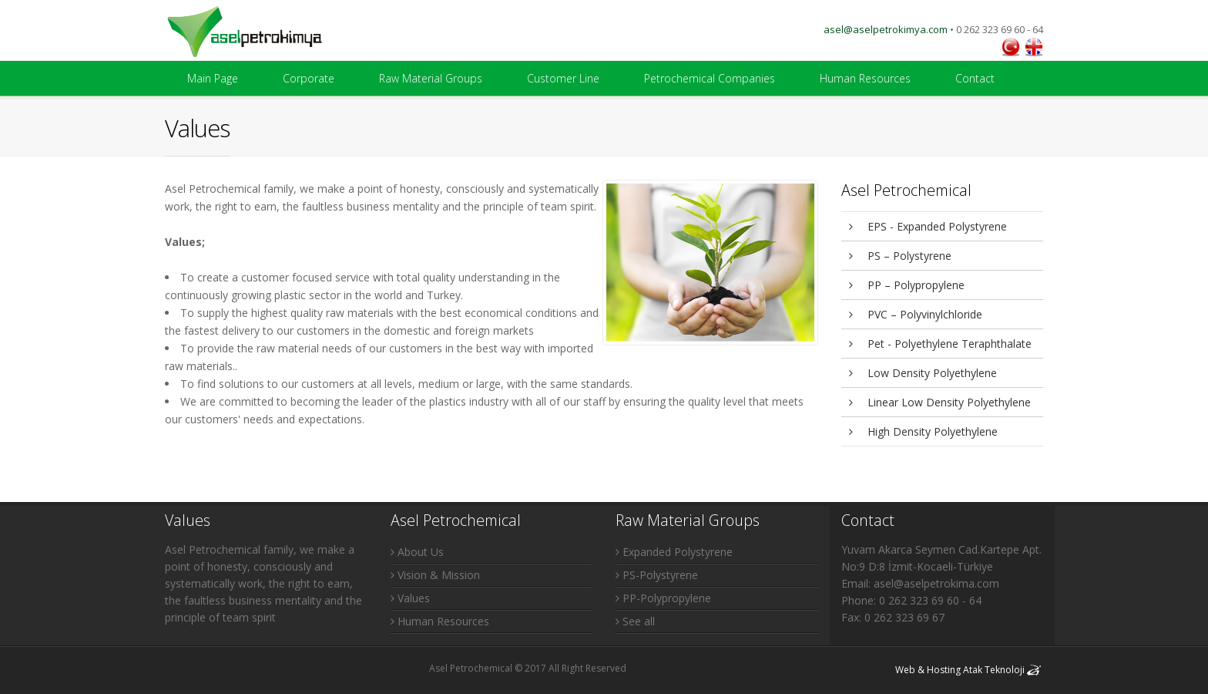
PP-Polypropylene (663, 598)
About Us (417, 551)
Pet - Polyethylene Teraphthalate (940, 343)
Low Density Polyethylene (923, 373)
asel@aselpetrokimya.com (886, 29)
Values (410, 598)
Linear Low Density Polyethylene (940, 402)
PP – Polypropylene (907, 285)
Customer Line (563, 78)
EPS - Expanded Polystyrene (928, 226)
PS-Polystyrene (657, 575)
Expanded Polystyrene (674, 551)
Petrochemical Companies (709, 78)
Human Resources (865, 78)
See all (635, 621)
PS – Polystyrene (900, 255)
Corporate (308, 78)
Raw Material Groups (430, 78)
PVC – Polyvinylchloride (915, 314)
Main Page (212, 78)
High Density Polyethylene (923, 431)
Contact (975, 78)
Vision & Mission (435, 575)
